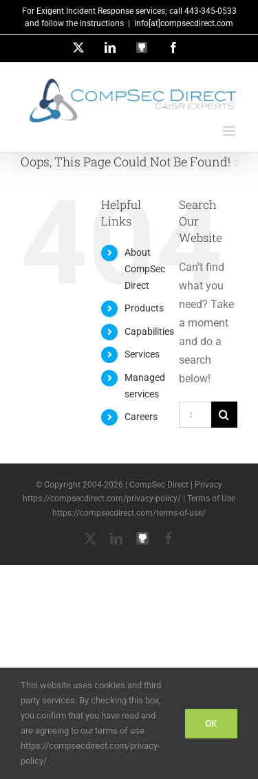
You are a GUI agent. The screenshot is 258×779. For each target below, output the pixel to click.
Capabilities (149, 331)
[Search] (224, 415)
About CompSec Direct (145, 269)
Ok (211, 723)
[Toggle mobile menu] (230, 131)
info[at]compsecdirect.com (183, 23)
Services (142, 354)
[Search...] (195, 415)
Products (144, 308)
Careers (141, 416)
